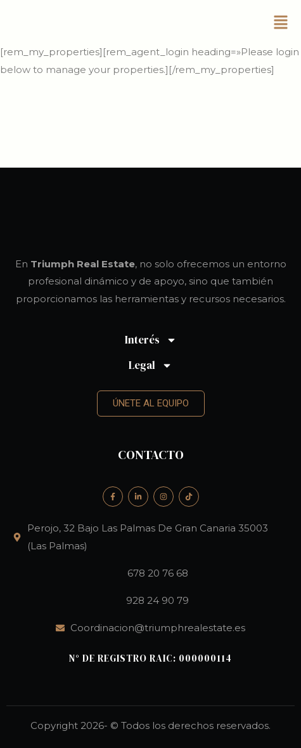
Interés (151, 340)
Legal (150, 365)
